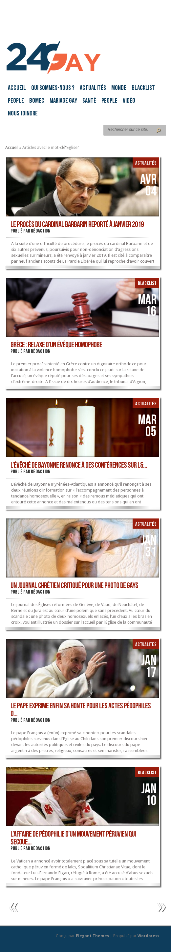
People (16, 101)
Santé (89, 101)
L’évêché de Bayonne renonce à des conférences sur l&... (79, 466)
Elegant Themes (92, 936)
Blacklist (143, 88)
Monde (118, 88)
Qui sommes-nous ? (53, 88)
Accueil (17, 88)
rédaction (40, 231)
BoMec (36, 101)
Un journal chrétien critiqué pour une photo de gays (74, 586)
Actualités (93, 88)
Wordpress (148, 936)
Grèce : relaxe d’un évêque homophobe (56, 345)
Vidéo (129, 101)
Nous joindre (23, 114)
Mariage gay (63, 101)
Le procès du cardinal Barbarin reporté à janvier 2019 (77, 225)
